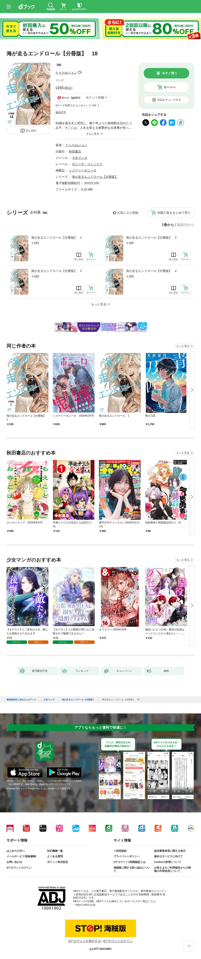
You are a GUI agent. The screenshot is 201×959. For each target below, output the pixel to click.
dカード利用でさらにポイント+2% (76, 105)
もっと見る (182, 346)
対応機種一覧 (55, 850)
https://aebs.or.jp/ (85, 904)
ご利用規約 (120, 850)
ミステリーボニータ (82, 170)
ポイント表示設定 (57, 862)
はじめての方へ (16, 850)
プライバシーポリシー (127, 856)
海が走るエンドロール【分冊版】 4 (151, 271)
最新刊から (185, 225)
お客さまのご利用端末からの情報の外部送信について (172, 869)
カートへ (170, 87)
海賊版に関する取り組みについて (132, 869)
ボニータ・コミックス (87, 164)
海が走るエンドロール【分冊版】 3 (56, 271)
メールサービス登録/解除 (21, 856)
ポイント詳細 (95, 97)
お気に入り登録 (127, 212)
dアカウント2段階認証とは (129, 862)
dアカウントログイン (19, 867)
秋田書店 (75, 151)
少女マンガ (79, 158)
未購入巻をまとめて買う (174, 212)
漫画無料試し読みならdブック (21, 700)
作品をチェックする (169, 99)
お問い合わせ (14, 862)
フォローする (80, 72)
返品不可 (61, 112)
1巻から (168, 225)
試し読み (31, 130)
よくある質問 (55, 856)
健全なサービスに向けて (168, 856)
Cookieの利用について (167, 862)
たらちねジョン (66, 72)
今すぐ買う (169, 73)
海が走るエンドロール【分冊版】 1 (56, 237)
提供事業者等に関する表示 (170, 850)
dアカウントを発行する (84, 941)
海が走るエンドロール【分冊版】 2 (151, 237)
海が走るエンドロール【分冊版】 (95, 176)
